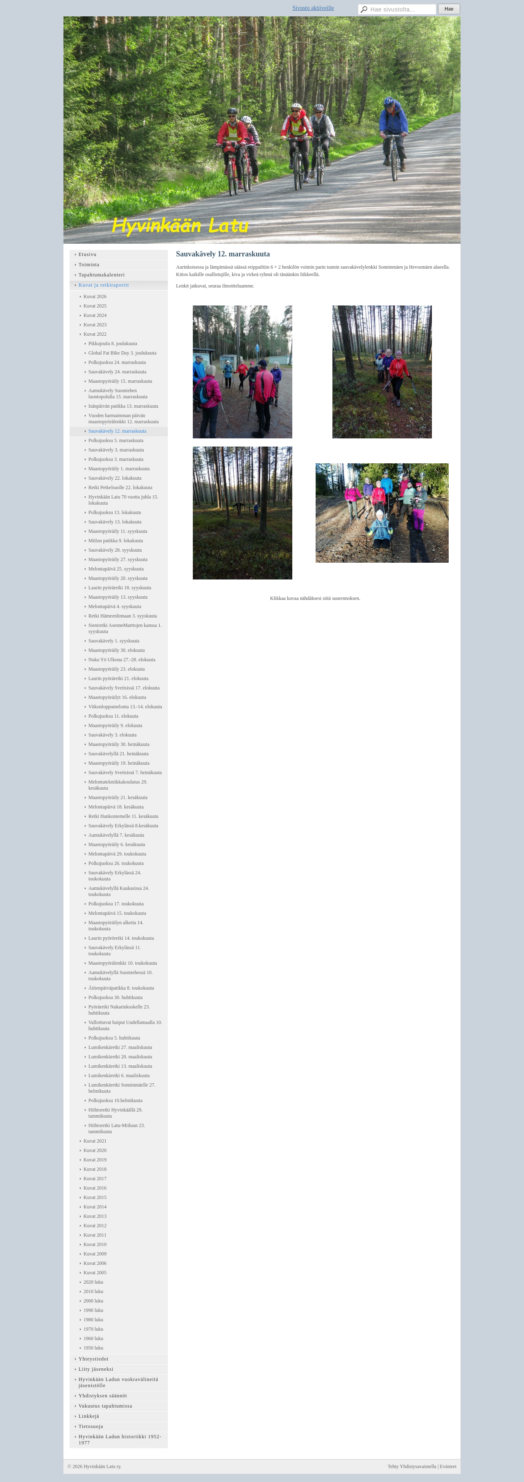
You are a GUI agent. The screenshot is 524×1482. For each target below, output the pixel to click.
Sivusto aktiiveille (313, 8)
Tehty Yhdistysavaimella (412, 1466)
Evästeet (448, 1466)
